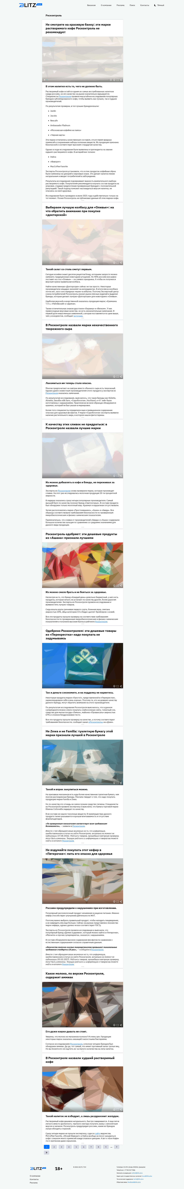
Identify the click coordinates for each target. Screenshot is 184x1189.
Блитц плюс (30, 5)
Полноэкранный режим (117, 80)
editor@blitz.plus (137, 1173)
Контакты (144, 5)
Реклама (120, 5)
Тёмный (160, 5)
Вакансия (91, 5)
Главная (38, 1168)
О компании (106, 5)
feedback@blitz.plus (134, 1182)
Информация (114, 80)
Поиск (132, 5)
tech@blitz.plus (139, 1179)
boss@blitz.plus (147, 1176)
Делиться (121, 80)
